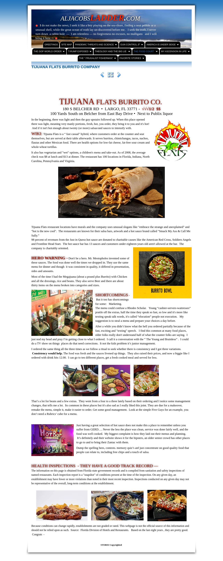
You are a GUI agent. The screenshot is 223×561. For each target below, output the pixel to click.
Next (119, 75)
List (110, 75)
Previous (102, 75)
